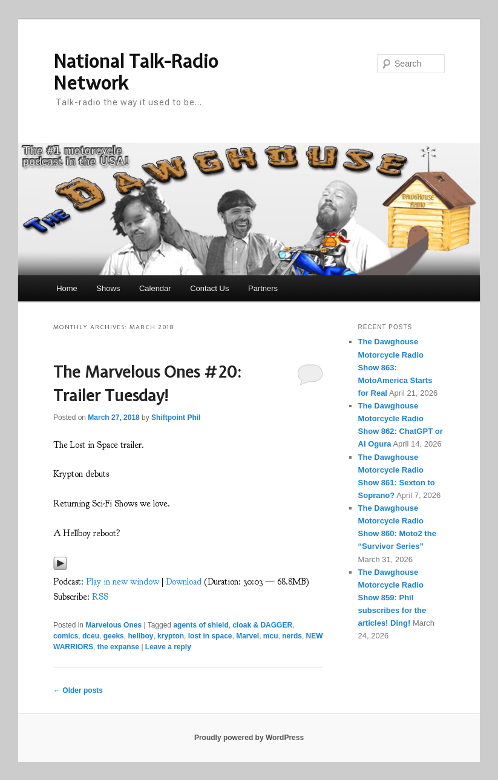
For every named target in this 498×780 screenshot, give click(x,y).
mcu (270, 636)
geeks (113, 636)
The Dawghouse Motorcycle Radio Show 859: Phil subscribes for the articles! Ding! (392, 598)
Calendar (155, 288)
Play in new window (122, 582)
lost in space (210, 636)
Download (183, 582)
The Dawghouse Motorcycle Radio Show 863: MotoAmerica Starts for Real (395, 367)
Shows (108, 288)
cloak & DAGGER (262, 625)
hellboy (140, 636)
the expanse (118, 647)
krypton (170, 636)
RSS (100, 597)
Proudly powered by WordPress (249, 737)
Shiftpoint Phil (175, 417)
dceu (90, 636)
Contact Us (209, 288)
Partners (263, 288)
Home (66, 288)
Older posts (78, 690)
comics (65, 636)
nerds (292, 636)
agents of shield (200, 625)
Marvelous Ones (113, 625)
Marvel (247, 636)
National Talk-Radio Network (135, 72)
